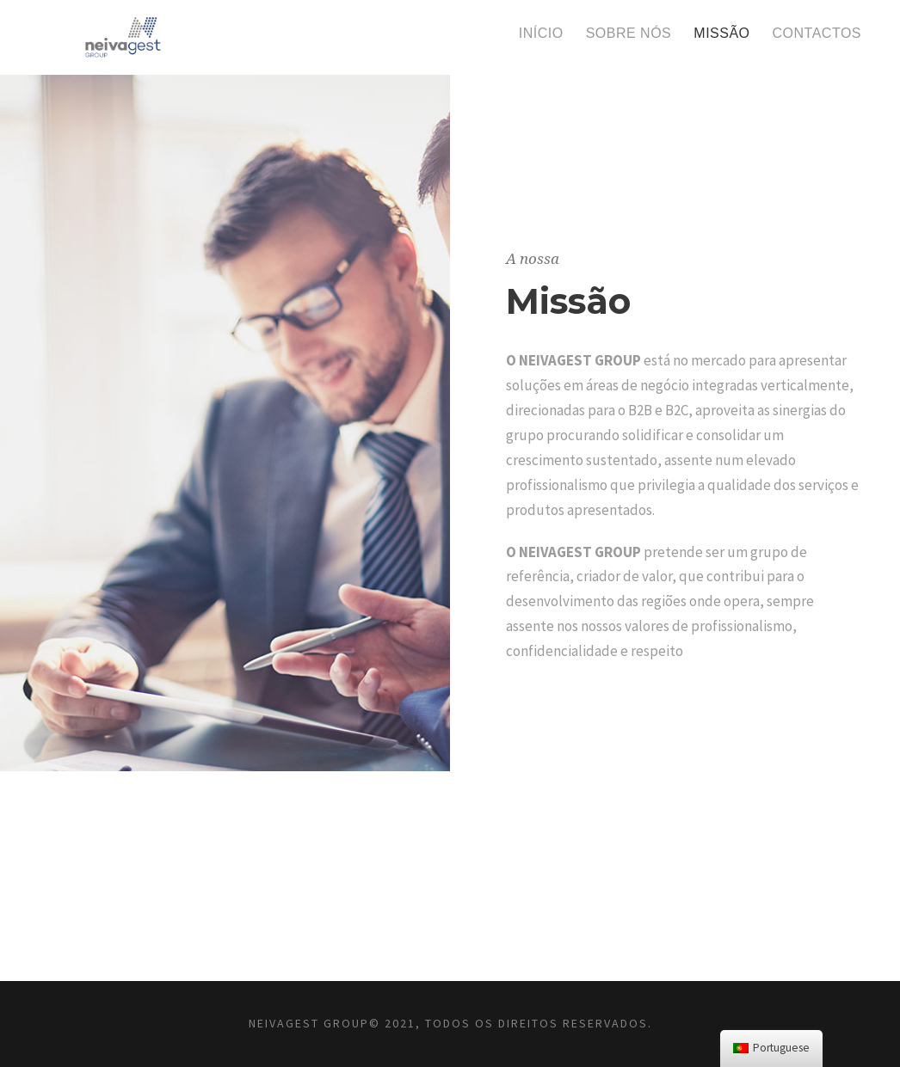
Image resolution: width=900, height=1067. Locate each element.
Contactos (817, 33)
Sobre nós (629, 33)
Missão (721, 33)
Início (541, 33)
